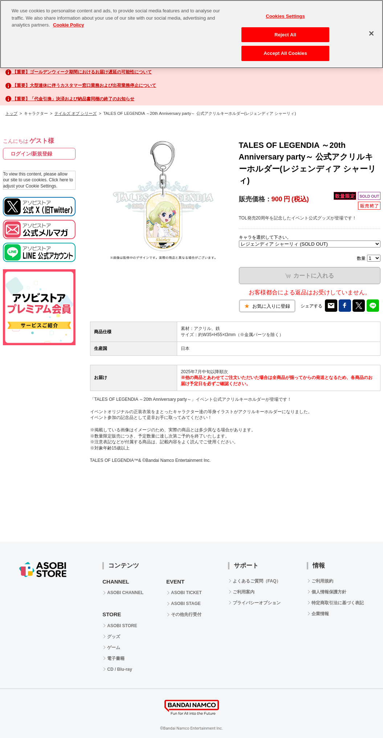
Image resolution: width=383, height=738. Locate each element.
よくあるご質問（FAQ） (257, 581)
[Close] (371, 33)
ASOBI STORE (122, 625)
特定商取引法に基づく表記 (337, 602)
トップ (11, 113)
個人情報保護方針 (328, 591)
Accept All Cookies (285, 53)
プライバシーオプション (257, 602)
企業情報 (320, 613)
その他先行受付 (186, 614)
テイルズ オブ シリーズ (75, 113)
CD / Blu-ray (119, 669)
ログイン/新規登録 (32, 154)
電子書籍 (116, 658)
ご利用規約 (322, 581)
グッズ (113, 636)
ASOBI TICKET (186, 592)
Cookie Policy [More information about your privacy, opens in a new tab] (68, 25)
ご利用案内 (243, 591)
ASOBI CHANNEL (125, 592)
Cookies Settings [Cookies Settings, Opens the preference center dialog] (285, 16)
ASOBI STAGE (186, 603)
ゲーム (113, 647)
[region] (191, 34)
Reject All (285, 34)
